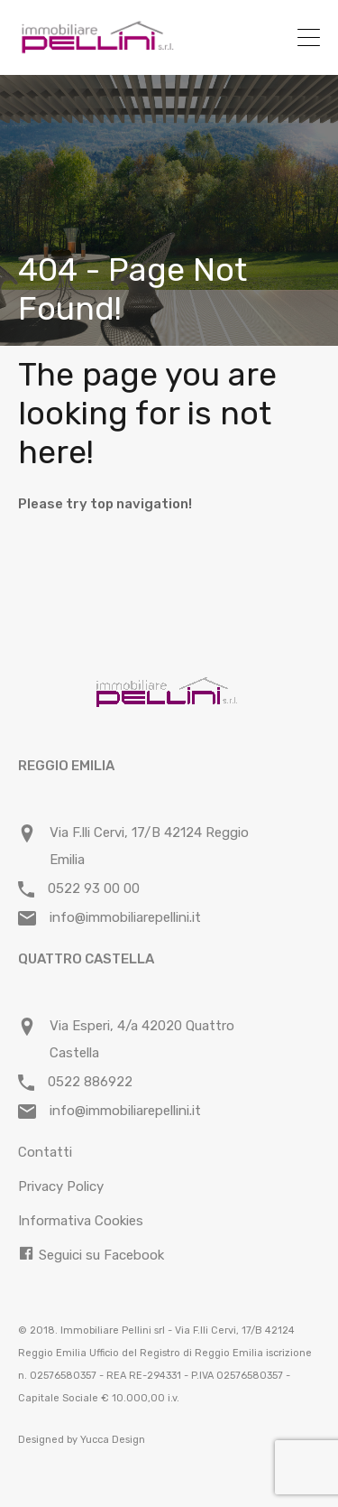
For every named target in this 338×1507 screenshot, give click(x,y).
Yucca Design (112, 1440)
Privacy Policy (61, 1186)
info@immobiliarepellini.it (125, 917)
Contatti (45, 1152)
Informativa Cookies (80, 1221)
